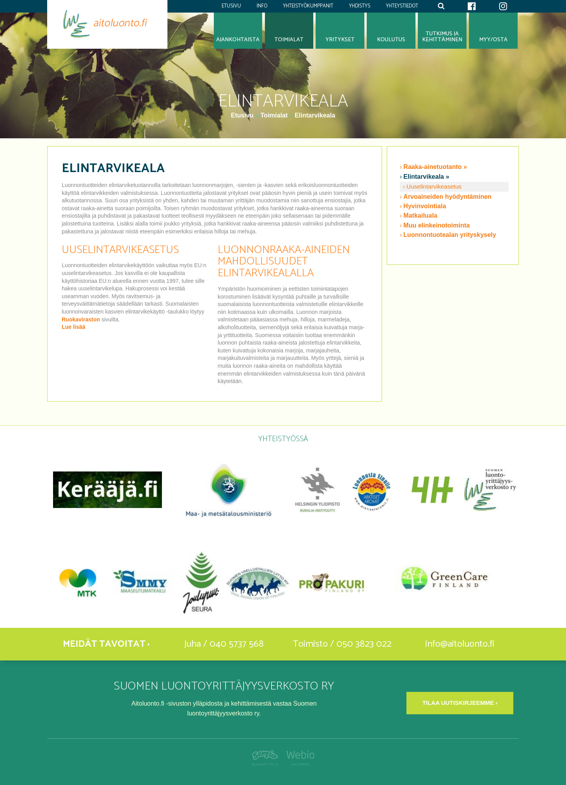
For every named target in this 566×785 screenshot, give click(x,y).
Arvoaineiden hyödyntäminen (447, 196)
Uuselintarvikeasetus (433, 186)
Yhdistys (359, 6)
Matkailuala (420, 215)
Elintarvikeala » (426, 176)
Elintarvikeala (315, 115)
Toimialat (274, 115)
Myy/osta (493, 39)
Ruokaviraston (81, 319)
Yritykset (340, 39)
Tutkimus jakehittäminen (442, 36)
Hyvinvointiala (424, 206)
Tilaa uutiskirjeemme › (459, 702)
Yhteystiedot (402, 6)
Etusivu (231, 6)
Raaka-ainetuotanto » (435, 166)
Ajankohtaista (237, 39)
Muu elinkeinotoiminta (436, 225)
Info (262, 6)
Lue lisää (73, 327)
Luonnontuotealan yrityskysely (449, 234)
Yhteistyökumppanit (308, 6)
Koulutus (391, 39)
